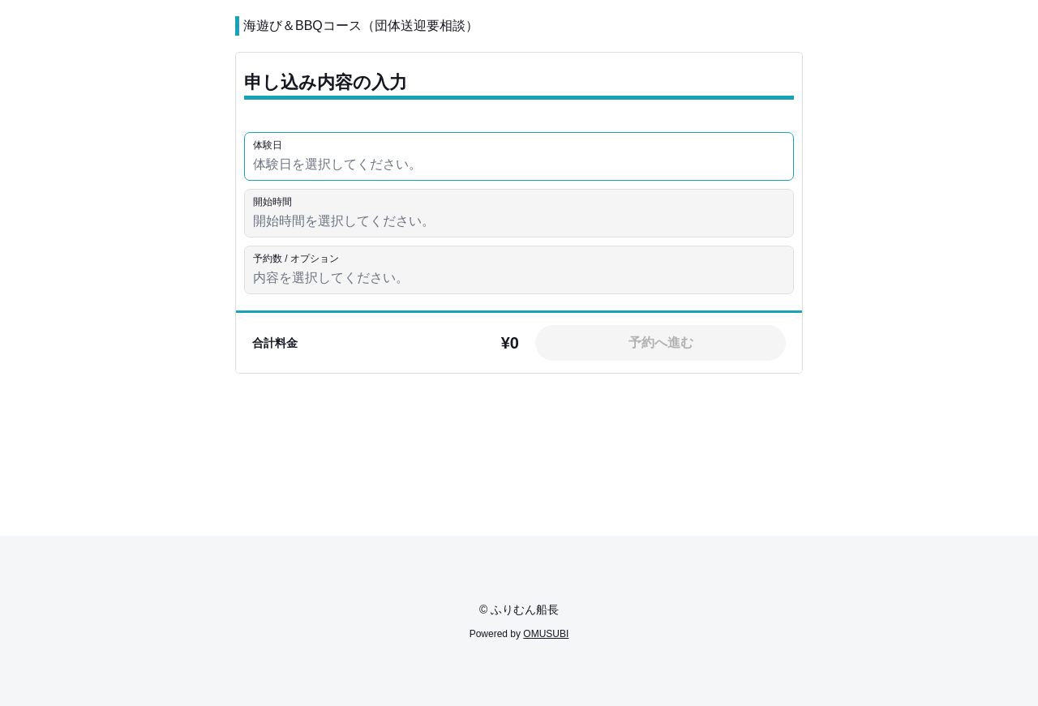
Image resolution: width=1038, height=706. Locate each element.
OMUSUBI (545, 634)
